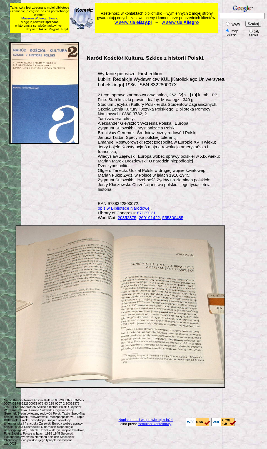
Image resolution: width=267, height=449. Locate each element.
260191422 (149, 217)
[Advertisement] (117, 36)
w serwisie (133, 22)
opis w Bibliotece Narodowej (124, 208)
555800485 (172, 217)
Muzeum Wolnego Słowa (39, 18)
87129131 (146, 212)
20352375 (127, 217)
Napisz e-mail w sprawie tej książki (146, 420)
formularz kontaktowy (154, 424)
